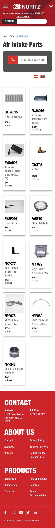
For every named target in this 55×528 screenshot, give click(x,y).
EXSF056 (11, 219)
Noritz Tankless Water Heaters (27, 6)
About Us (9, 447)
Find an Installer (38, 479)
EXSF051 (38, 165)
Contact (8, 440)
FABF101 (38, 219)
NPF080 (37, 316)
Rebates (34, 485)
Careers (8, 453)
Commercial (10, 485)
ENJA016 (38, 111)
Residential (10, 479)
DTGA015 (11, 112)
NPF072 (37, 264)
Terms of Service (39, 447)
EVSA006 (11, 163)
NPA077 (10, 263)
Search (9, 21)
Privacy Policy (37, 440)
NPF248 (10, 364)
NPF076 (10, 316)
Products (9, 491)
